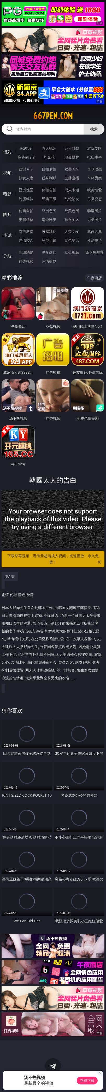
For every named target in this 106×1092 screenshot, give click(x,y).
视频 (7, 173)
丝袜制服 (49, 177)
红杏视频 (26, 261)
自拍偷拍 (49, 169)
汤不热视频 (94, 252)
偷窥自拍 (26, 210)
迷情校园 (26, 240)
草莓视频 (71, 252)
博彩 (7, 152)
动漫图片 (94, 210)
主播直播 (71, 177)
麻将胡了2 (26, 157)
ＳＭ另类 (94, 177)
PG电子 (26, 148)
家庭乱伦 (49, 231)
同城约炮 (26, 252)
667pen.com (53, 116)
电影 (7, 193)
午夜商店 (49, 252)
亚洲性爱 (26, 189)
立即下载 (87, 1080)
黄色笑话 (71, 240)
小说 (7, 235)
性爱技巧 (94, 240)
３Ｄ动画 (94, 169)
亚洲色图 (49, 210)
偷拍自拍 (49, 189)
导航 (7, 256)
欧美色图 (71, 210)
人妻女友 (71, 231)
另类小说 (49, 240)
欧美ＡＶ (71, 169)
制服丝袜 (26, 198)
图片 (7, 214)
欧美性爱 (94, 189)
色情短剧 (49, 261)
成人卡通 (71, 189)
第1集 (10, 576)
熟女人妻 (26, 177)
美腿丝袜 (26, 219)
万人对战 (71, 148)
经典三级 (49, 198)
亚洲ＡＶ (26, 169)
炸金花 (49, 157)
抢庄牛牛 (94, 157)
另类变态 (94, 198)
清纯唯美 (49, 219)
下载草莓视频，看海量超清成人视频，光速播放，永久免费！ (54, 559)
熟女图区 (71, 219)
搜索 (94, 128)
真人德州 (49, 148)
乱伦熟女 (71, 198)
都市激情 (26, 231)
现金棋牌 (71, 157)
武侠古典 (94, 231)
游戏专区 (94, 148)
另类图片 (94, 219)
